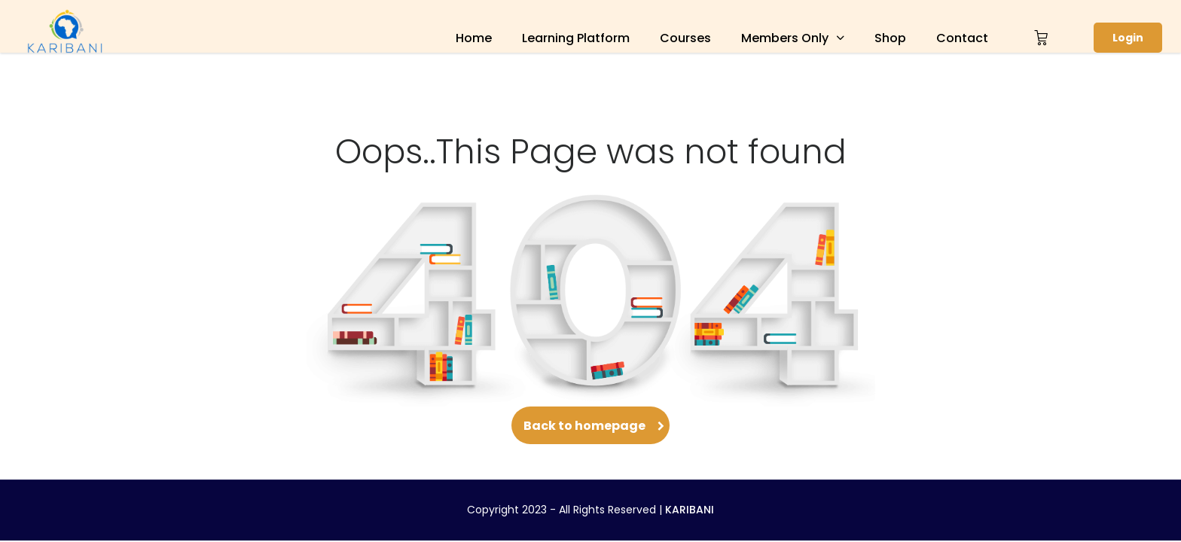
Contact (962, 38)
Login (1127, 37)
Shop (890, 38)
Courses (685, 38)
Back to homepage (590, 425)
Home (474, 38)
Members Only (785, 38)
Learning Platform (576, 38)
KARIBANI (689, 509)
